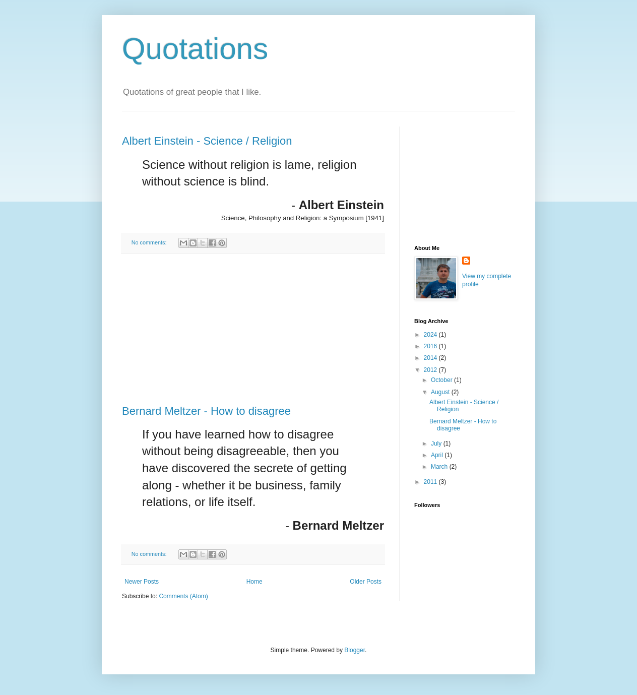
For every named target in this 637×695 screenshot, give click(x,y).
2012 (431, 369)
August (441, 392)
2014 (431, 357)
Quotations (195, 49)
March (440, 466)
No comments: (150, 242)
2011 (431, 481)
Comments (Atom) (183, 596)
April (437, 455)
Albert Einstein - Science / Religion (207, 141)
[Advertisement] (253, 330)
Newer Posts (141, 581)
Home (254, 581)
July (437, 443)
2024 (431, 334)
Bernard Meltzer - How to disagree (206, 411)
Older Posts (365, 581)
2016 (431, 346)
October (442, 380)
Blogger (354, 650)
